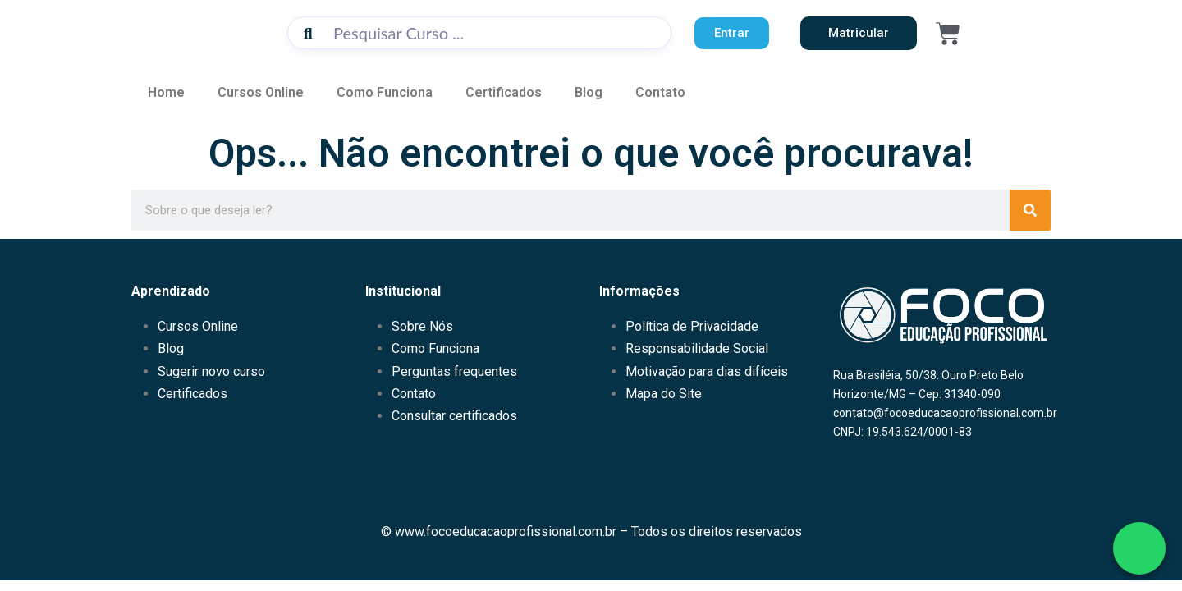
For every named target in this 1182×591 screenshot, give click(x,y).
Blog (588, 92)
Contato (660, 92)
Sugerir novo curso (211, 371)
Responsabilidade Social (696, 348)
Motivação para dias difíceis (706, 371)
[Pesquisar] (1030, 210)
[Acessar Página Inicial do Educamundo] (200, 31)
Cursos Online (261, 92)
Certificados (503, 92)
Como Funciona (385, 92)
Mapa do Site (663, 393)
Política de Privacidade (691, 326)
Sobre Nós (422, 326)
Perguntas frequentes (454, 371)
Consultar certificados (454, 416)
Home (166, 92)
